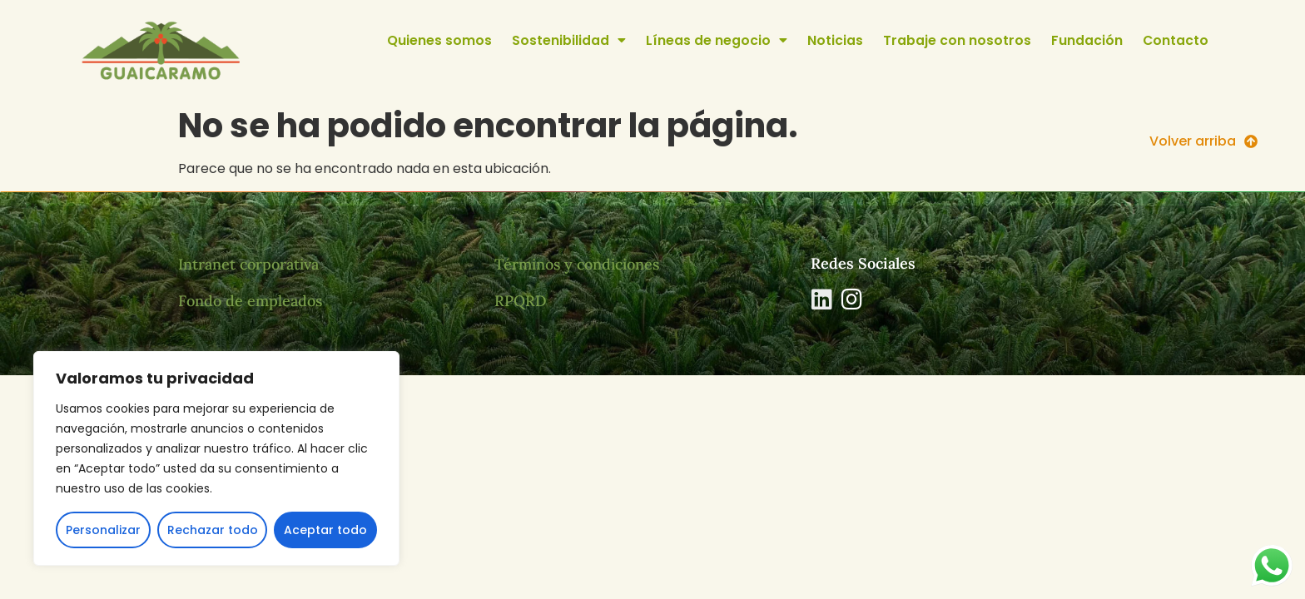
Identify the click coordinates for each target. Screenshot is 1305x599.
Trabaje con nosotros (957, 40)
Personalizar (103, 530)
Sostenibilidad (569, 41)
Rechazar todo (212, 530)
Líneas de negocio (716, 41)
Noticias (835, 40)
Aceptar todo (325, 530)
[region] (216, 458)
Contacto (1175, 40)
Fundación (1087, 40)
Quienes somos (439, 40)
